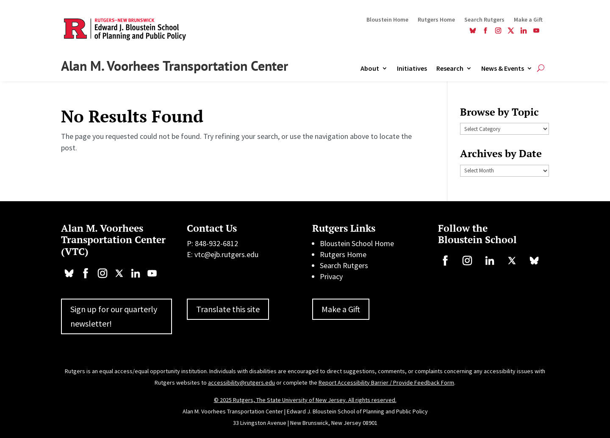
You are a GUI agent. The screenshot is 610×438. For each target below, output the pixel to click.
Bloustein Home (387, 20)
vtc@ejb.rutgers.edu (226, 254)
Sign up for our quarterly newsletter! (113, 316)
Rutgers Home (436, 20)
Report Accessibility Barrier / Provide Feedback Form (386, 382)
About (369, 68)
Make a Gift (528, 20)
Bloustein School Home (357, 243)
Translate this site (228, 309)
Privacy (331, 276)
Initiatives (412, 68)
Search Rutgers (484, 20)
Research (449, 68)
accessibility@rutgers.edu (241, 382)
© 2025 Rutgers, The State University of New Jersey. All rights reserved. (305, 400)
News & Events (502, 68)
